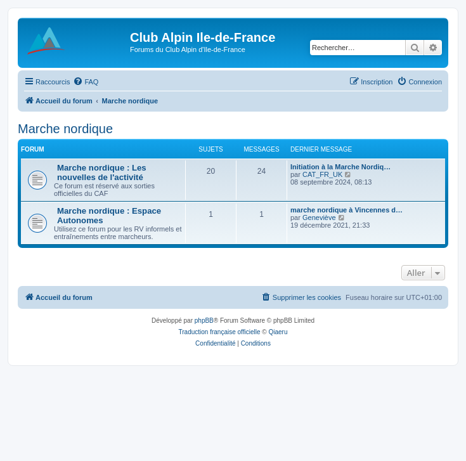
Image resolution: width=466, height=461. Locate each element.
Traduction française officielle (220, 331)
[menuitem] (85, 81)
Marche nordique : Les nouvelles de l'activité (101, 172)
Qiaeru (277, 331)
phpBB (204, 320)
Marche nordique (65, 129)
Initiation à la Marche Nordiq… (340, 167)
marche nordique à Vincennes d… (346, 210)
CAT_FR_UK (322, 174)
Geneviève (319, 217)
